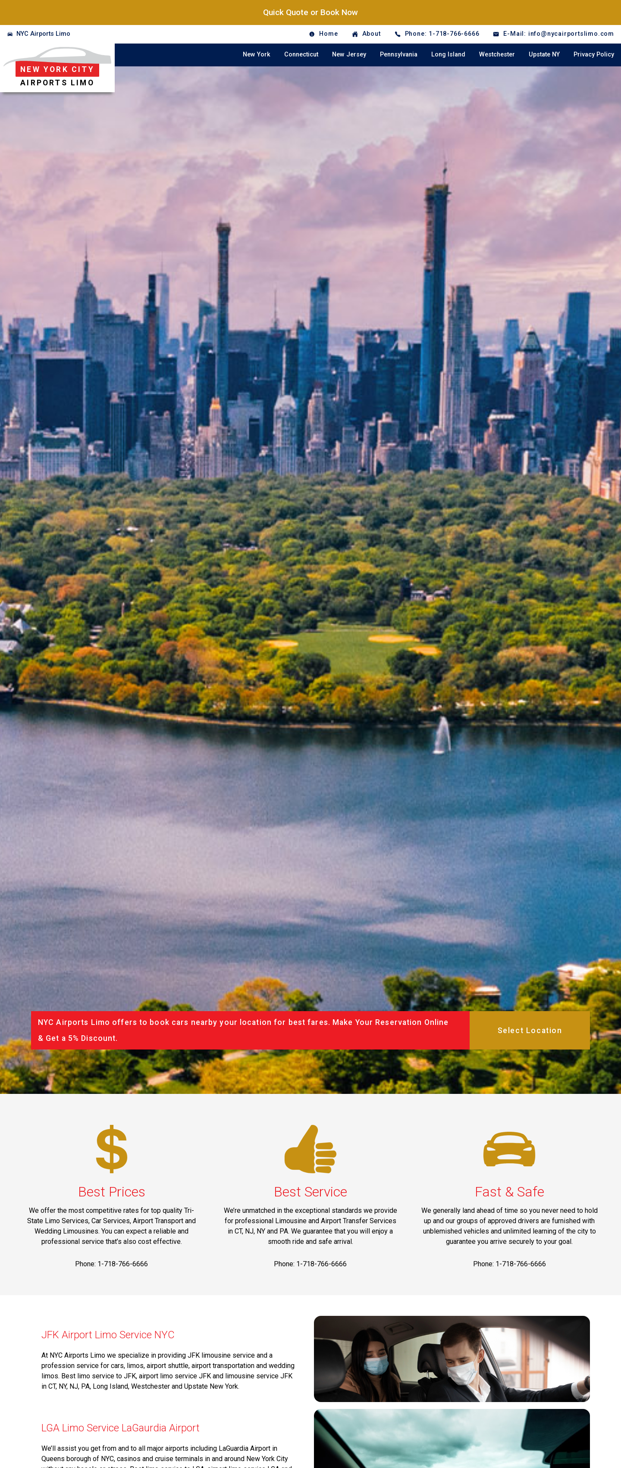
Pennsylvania (398, 54)
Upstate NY (544, 54)
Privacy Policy (594, 54)
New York (256, 54)
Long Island (448, 54)
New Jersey (349, 54)
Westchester (497, 54)
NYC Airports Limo (43, 33)
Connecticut (301, 54)
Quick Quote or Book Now (310, 12)
